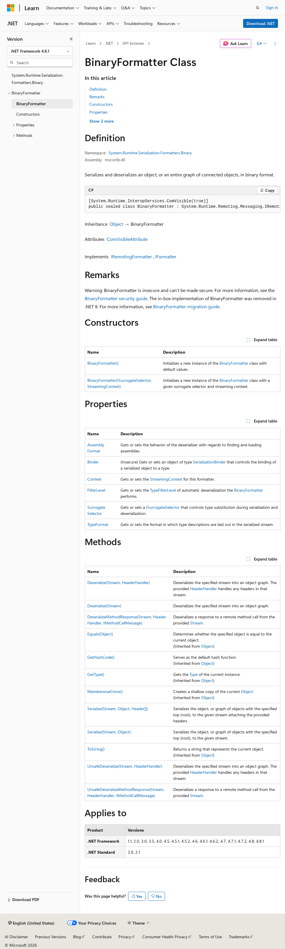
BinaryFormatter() (102, 363)
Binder (93, 462)
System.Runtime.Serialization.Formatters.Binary (150, 152)
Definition (98, 89)
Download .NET (261, 23)
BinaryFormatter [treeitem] (31, 103)
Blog (77, 936)
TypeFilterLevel (163, 490)
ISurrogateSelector (163, 507)
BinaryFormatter (233, 363)
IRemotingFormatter (131, 256)
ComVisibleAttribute (127, 239)
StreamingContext (166, 479)
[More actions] (275, 43)
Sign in (272, 7)
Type (194, 674)
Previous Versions (50, 936)
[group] (182, 204)
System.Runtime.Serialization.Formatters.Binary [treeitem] (37, 78)
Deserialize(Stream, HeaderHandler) (118, 582)
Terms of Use (210, 936)
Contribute (101, 936)
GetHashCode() (100, 657)
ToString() (96, 749)
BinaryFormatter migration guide (186, 306)
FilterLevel (96, 490)
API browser (133, 43)
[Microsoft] (11, 8)
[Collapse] (71, 39)
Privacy (124, 936)
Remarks (97, 96)
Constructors (101, 104)
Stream (196, 623)
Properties (98, 112)
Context (94, 479)
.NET (109, 43)
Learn (91, 43)
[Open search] (257, 8)
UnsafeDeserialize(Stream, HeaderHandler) (124, 766)
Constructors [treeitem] (28, 114)
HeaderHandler (203, 588)
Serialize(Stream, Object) (109, 732)
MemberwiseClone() (105, 691)
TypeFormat (97, 524)
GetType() (95, 674)
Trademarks (239, 936)
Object (116, 224)
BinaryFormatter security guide (116, 298)
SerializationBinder (209, 462)
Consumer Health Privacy (164, 936)
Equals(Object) (100, 634)
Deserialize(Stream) (104, 605)
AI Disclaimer (16, 936)
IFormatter (165, 256)
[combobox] (40, 51)
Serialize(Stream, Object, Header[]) (117, 708)
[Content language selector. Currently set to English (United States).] (31, 923)
